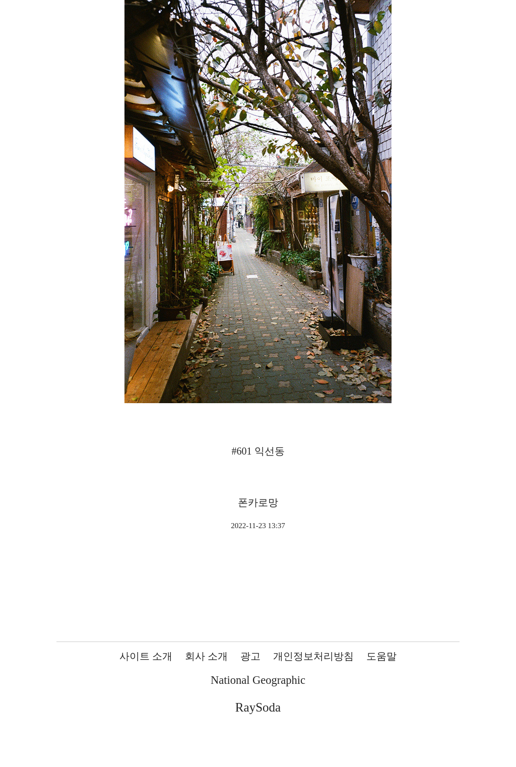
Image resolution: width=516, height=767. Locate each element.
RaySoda (258, 707)
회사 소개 (206, 656)
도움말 (381, 656)
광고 (250, 656)
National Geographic (258, 680)
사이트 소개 (145, 656)
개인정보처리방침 (313, 656)
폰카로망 (258, 502)
